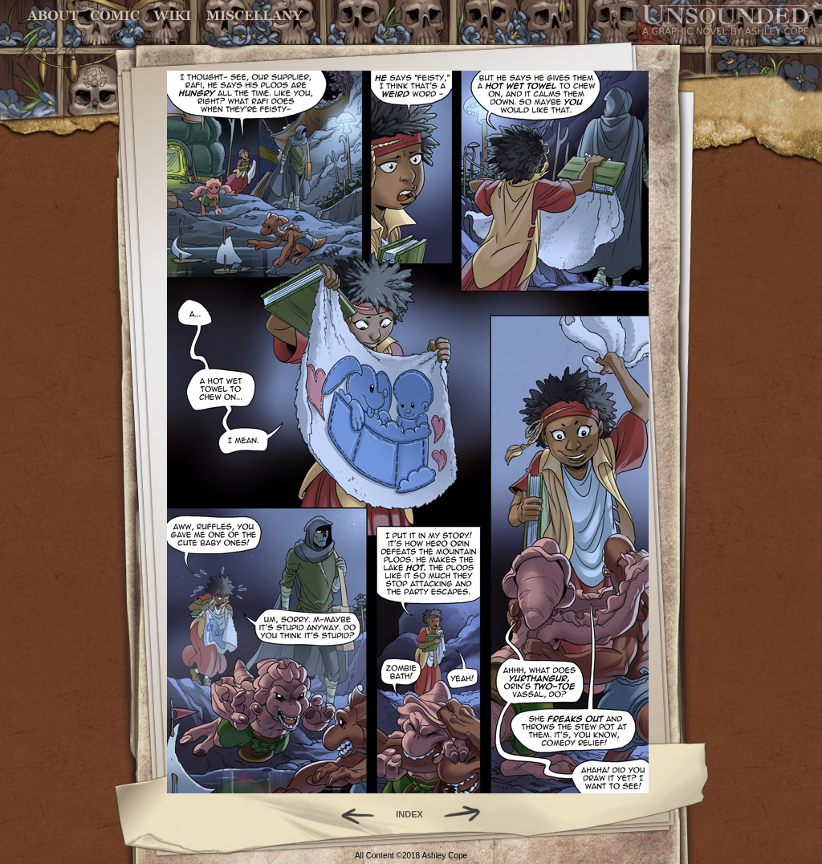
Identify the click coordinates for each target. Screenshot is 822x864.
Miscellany (254, 15)
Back (351, 814)
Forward (467, 814)
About (54, 15)
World (173, 15)
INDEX (409, 814)
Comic (115, 15)
